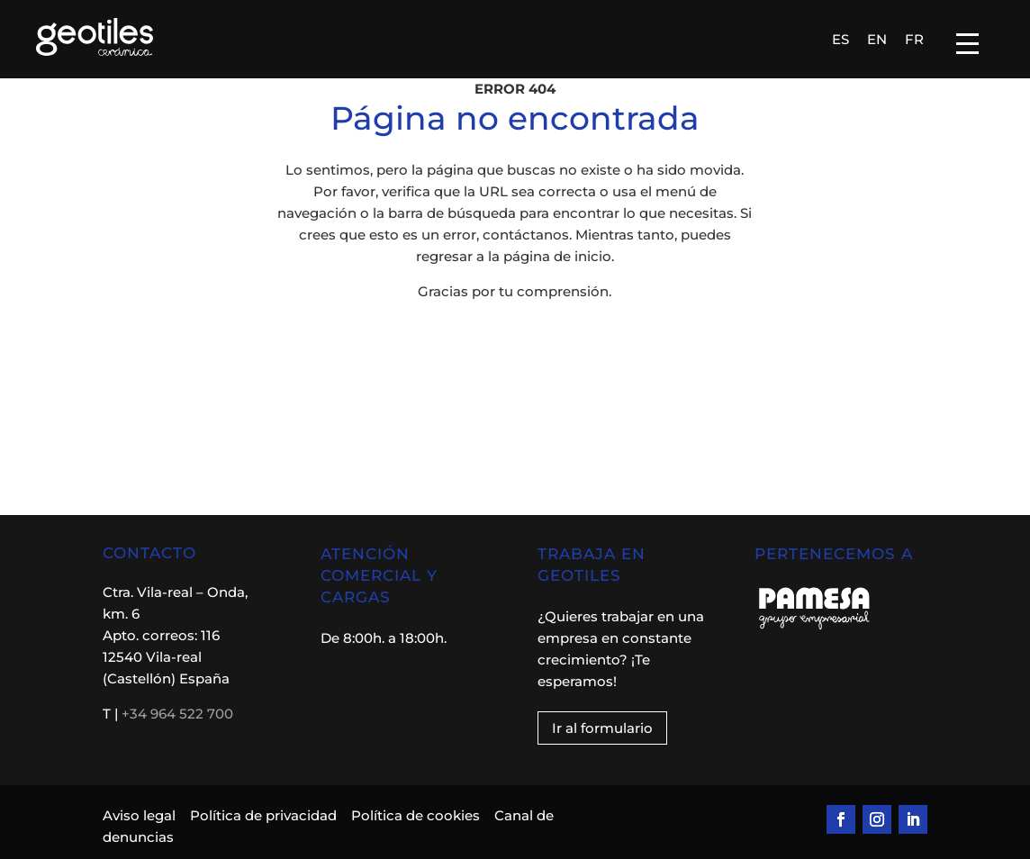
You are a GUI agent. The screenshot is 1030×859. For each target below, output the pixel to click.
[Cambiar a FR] (914, 38)
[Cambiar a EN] (877, 38)
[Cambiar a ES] (840, 38)
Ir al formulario (602, 728)
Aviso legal (141, 815)
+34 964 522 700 (177, 713)
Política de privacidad (263, 815)
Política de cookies (415, 815)
